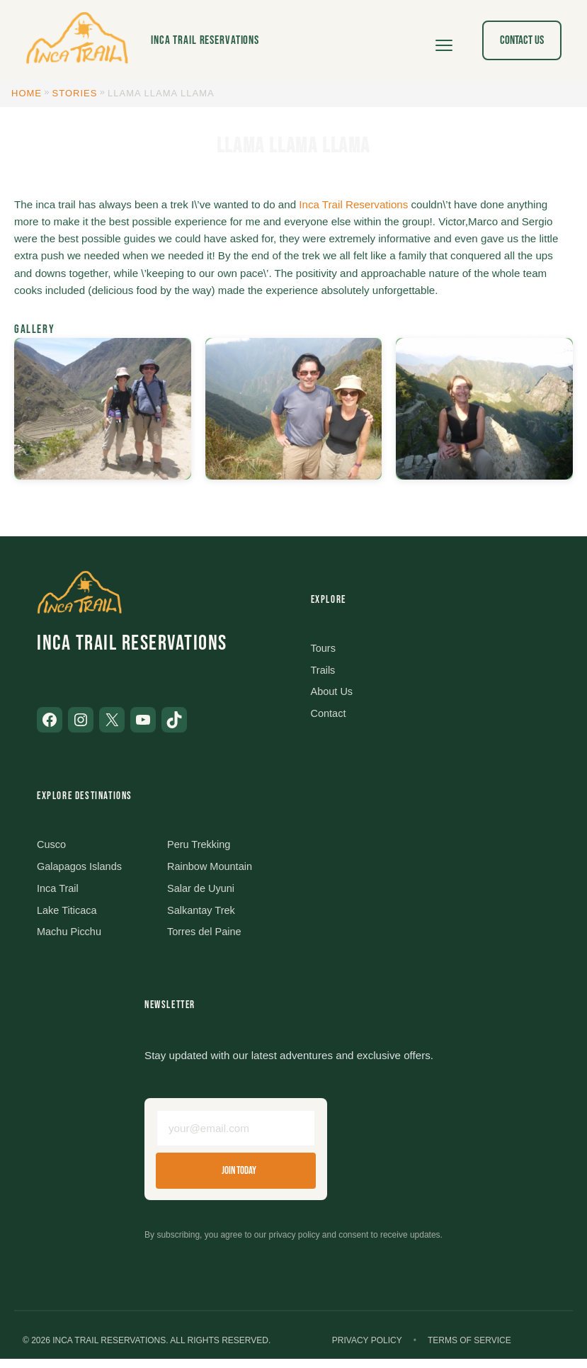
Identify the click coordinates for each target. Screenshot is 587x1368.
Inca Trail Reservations (205, 40)
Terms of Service (469, 1350)
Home (26, 93)
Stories (75, 93)
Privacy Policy (367, 1350)
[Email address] (236, 1135)
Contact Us (522, 40)
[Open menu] (444, 40)
